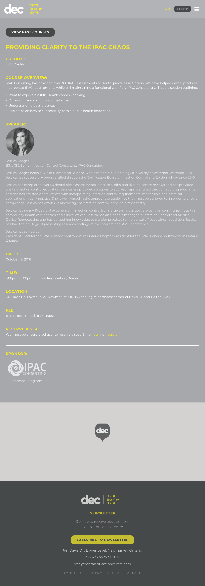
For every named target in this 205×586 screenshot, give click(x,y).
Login (168, 8)
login (97, 334)
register (112, 334)
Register (182, 8)
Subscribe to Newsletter (102, 540)
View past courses (30, 32)
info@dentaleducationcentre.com (102, 564)
